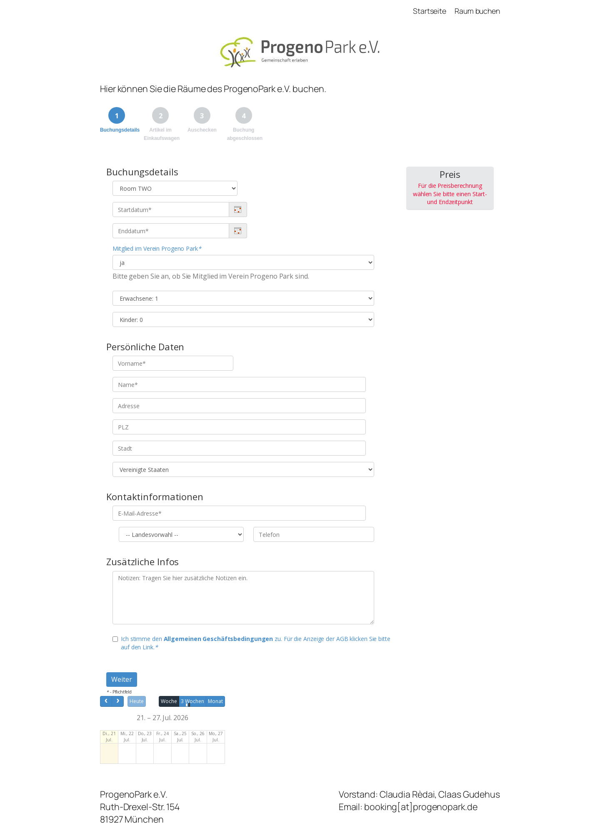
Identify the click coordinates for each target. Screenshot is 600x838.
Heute (137, 701)
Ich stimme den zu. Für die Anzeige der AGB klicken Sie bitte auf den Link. (251, 643)
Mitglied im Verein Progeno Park (156, 248)
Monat (215, 701)
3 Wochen (192, 701)
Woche (169, 701)
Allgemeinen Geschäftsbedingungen (218, 639)
